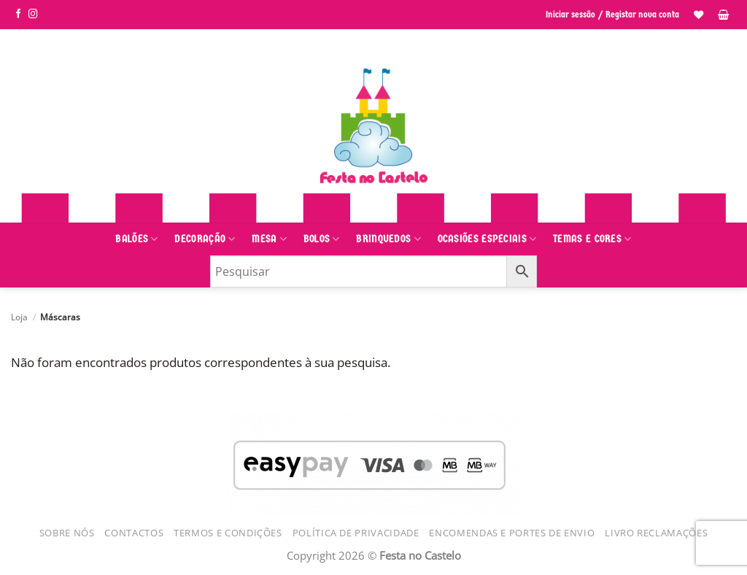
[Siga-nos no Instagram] (33, 14)
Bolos (321, 239)
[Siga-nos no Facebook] (18, 14)
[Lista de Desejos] (698, 14)
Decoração (204, 239)
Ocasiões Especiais (487, 239)
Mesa (269, 239)
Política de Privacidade (356, 532)
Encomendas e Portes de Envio (512, 532)
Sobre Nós (67, 532)
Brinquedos (388, 239)
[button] (723, 14)
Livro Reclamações (656, 532)
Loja (19, 317)
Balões (136, 239)
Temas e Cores (592, 239)
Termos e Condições (228, 532)
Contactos (133, 532)
